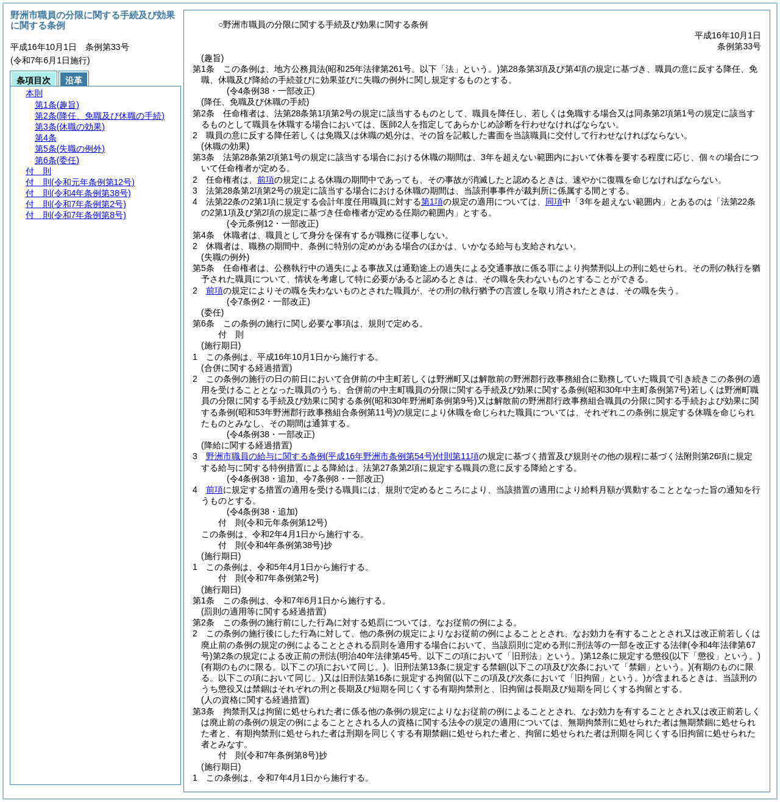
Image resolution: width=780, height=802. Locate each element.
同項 (553, 201)
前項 (265, 180)
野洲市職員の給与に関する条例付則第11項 (342, 456)
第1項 (432, 201)
